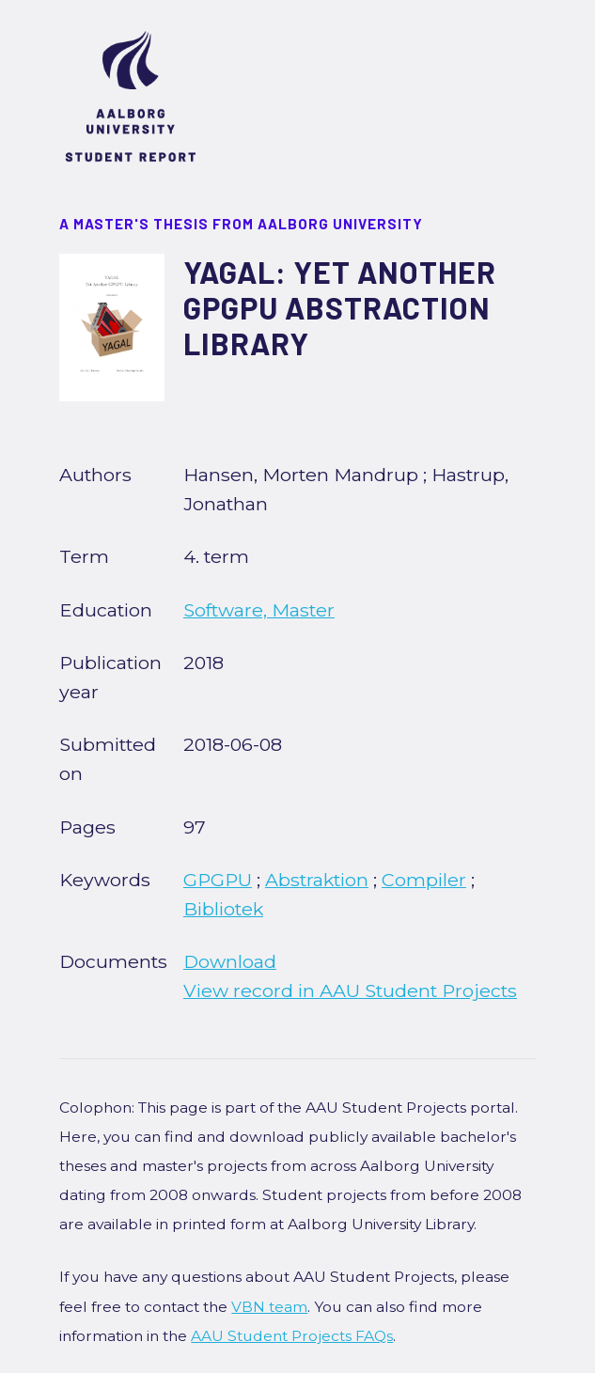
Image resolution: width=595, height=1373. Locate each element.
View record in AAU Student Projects (350, 990)
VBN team (269, 1307)
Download (229, 961)
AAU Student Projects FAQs (292, 1336)
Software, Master (259, 610)
